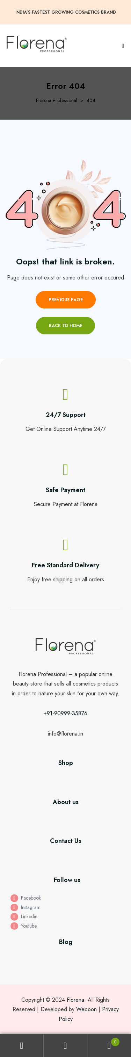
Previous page (66, 300)
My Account (22, 1045)
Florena (75, 1000)
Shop (65, 762)
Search (65, 1045)
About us (66, 802)
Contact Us (65, 840)
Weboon (86, 1009)
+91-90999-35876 (65, 713)
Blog (65, 941)
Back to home (65, 325)
